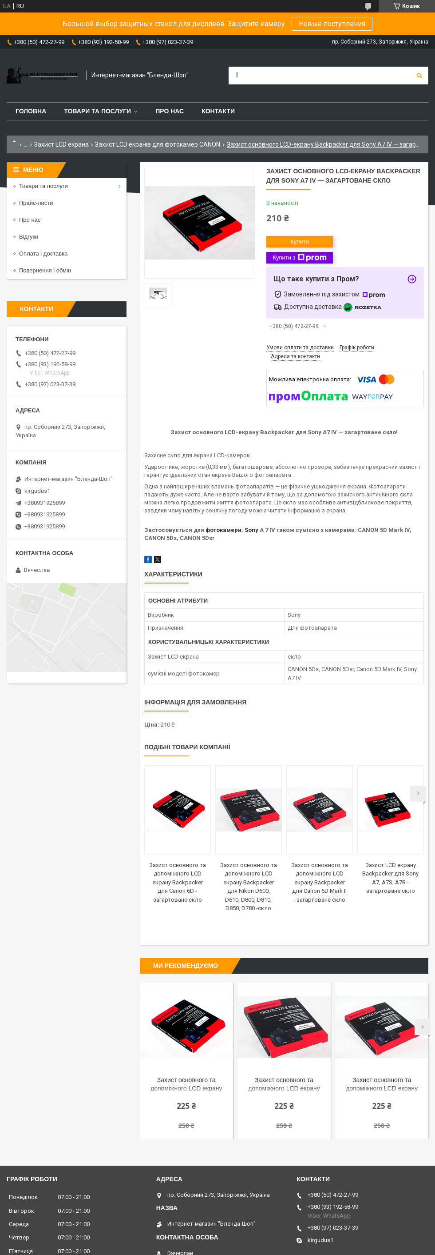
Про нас (169, 111)
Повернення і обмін (45, 270)
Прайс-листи (36, 203)
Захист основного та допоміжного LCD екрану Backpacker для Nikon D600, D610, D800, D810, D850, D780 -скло (284, 1085)
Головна (31, 111)
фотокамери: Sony (232, 530)
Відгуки (28, 236)
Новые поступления (332, 24)
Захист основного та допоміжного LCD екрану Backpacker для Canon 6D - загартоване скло (177, 882)
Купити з (299, 258)
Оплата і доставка (43, 253)
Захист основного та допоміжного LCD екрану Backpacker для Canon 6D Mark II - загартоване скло (319, 882)
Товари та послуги (97, 111)
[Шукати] (419, 75)
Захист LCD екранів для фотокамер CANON (157, 144)
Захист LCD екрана (61, 144)
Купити (299, 241)
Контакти (218, 111)
